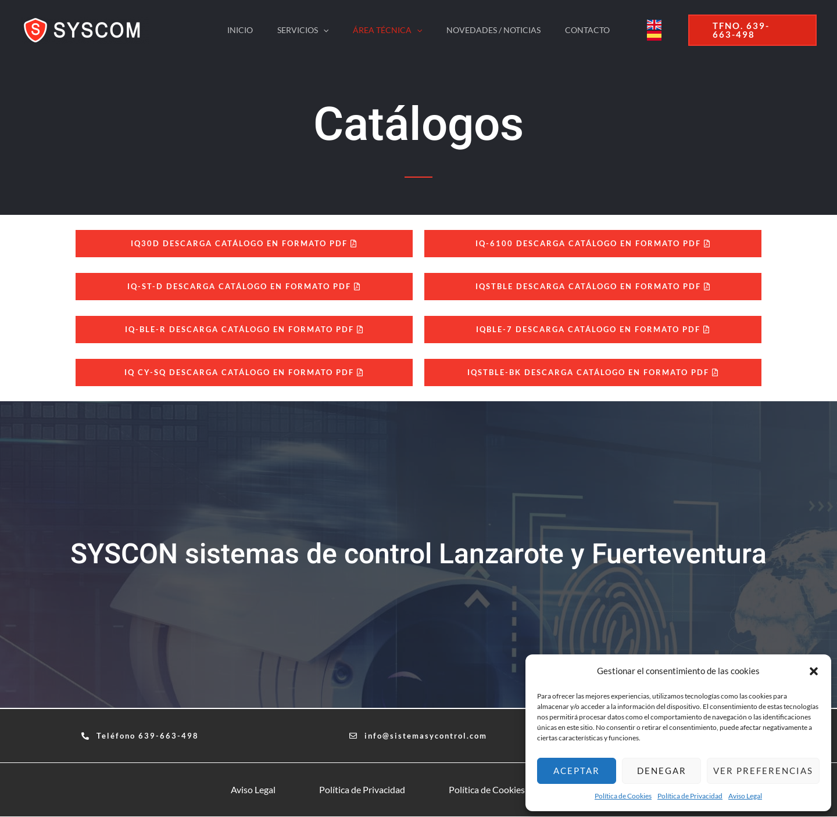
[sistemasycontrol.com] (84, 28)
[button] (814, 671)
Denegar (661, 770)
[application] (319, 30)
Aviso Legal (745, 795)
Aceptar (576, 770)
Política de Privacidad (689, 795)
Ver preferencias (763, 770)
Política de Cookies (623, 795)
